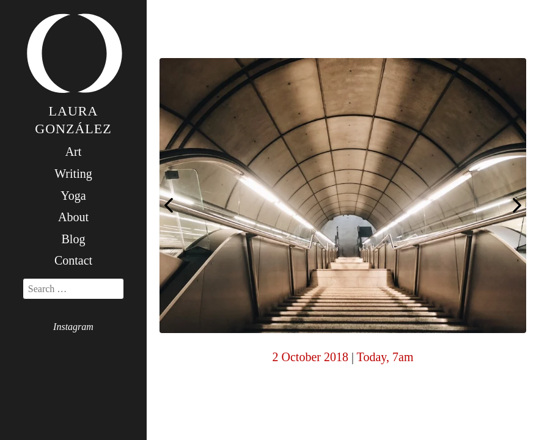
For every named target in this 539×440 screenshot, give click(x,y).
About (73, 217)
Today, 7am (385, 357)
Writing (73, 173)
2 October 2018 (310, 357)
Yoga (73, 195)
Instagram (73, 326)
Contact (73, 260)
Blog (74, 239)
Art (73, 151)
